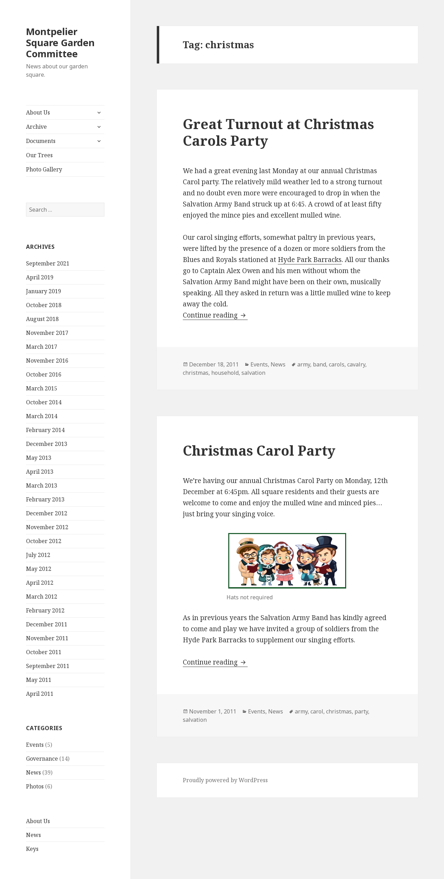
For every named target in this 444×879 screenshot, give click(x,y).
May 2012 (38, 569)
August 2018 (42, 319)
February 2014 (45, 430)
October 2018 (43, 305)
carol (316, 711)
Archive (36, 126)
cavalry (356, 364)
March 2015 (41, 388)
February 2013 (45, 499)
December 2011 (46, 624)
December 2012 (46, 513)
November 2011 (47, 638)
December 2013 (46, 444)
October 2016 (43, 374)
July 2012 (38, 555)
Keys (32, 849)
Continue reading (215, 315)
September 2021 (47, 263)
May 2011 (38, 680)
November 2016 (47, 360)
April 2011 (39, 694)
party (361, 711)
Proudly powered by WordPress (225, 780)
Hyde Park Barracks (310, 259)
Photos (35, 786)
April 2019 (39, 277)
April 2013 (39, 471)
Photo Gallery (44, 169)
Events (35, 745)
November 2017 (47, 333)
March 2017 (41, 346)
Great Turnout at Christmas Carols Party (278, 132)
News (33, 772)
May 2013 (38, 458)
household (225, 373)
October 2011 (43, 652)
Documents (41, 141)
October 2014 (43, 402)
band (319, 364)
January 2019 (43, 291)
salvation (253, 373)
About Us (38, 112)
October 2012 (43, 541)
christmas (195, 373)
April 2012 (39, 582)
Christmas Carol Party (259, 450)
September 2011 (47, 666)
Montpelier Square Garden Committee (60, 42)
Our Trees (39, 155)
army (303, 364)
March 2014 (41, 416)
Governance (42, 758)
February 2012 (45, 610)
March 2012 (41, 596)
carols (336, 364)
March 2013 (41, 485)
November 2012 (47, 527)
